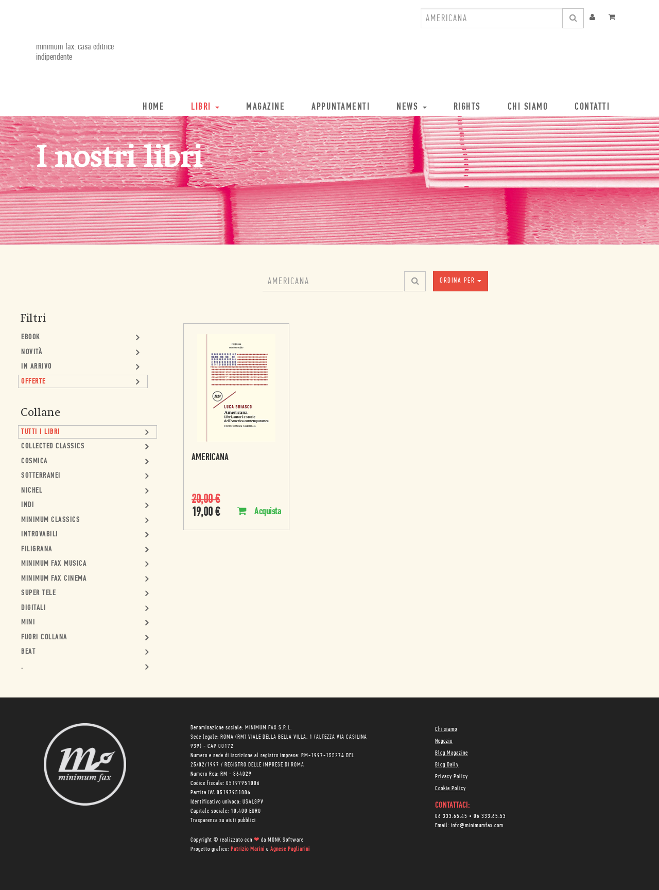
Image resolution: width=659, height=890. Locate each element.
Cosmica (34, 461)
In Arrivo (36, 367)
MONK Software (286, 840)
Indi (27, 505)
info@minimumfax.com (477, 826)
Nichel (31, 491)
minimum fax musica (53, 564)
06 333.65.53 (490, 816)
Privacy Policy (451, 777)
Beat (28, 652)
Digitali (33, 608)
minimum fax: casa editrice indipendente (75, 52)
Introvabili (39, 534)
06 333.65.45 (451, 816)
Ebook (30, 337)
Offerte (33, 382)
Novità (31, 352)
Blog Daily (447, 765)
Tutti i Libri (40, 432)
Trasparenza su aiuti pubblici (223, 820)
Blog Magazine (451, 753)
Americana (210, 458)
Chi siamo (446, 729)
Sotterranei (41, 476)
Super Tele (38, 593)
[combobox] (492, 18)
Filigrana (37, 549)
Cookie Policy (450, 789)
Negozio (444, 741)
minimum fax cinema (53, 579)
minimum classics (50, 520)
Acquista (259, 511)
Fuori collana (44, 637)
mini (28, 622)
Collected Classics (52, 446)
